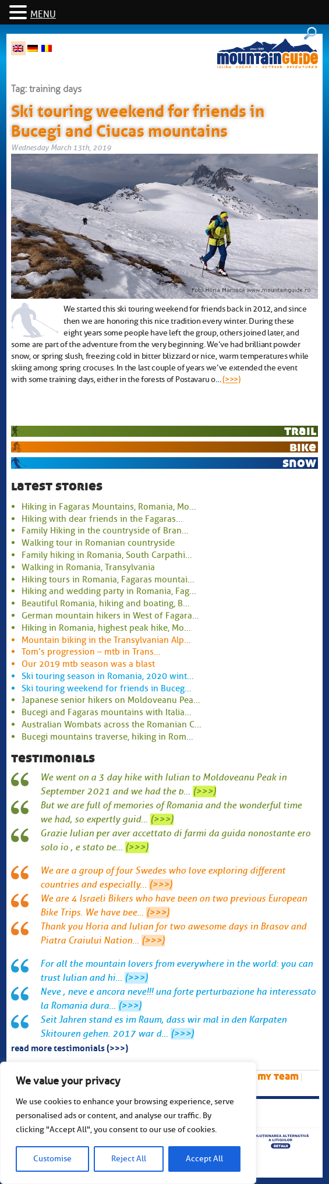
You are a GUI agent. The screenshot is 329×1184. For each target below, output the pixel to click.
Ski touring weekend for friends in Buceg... (107, 688)
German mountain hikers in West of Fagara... (110, 615)
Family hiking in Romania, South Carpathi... (107, 555)
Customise (52, 1159)
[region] (128, 1123)
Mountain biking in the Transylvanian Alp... (106, 640)
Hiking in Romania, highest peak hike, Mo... (106, 628)
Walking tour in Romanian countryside (98, 543)
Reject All (128, 1159)
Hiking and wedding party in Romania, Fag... (109, 591)
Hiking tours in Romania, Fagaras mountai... (108, 579)
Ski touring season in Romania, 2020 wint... (108, 676)
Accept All (204, 1159)
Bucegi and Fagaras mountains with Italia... (107, 712)
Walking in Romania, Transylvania (88, 567)
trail (300, 430)
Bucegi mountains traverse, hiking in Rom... (107, 737)
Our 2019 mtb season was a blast (88, 664)
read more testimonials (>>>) (69, 1047)
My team (278, 1076)
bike (302, 447)
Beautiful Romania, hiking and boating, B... (106, 603)
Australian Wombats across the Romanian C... (111, 724)
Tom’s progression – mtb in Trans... (91, 652)
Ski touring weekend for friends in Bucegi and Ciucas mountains (137, 119)
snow (299, 462)
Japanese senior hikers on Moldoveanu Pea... (111, 700)
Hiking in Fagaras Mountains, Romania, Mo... (109, 507)
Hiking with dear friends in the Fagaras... (102, 519)
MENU (43, 14)
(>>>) (231, 379)
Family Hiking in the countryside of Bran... (105, 530)
